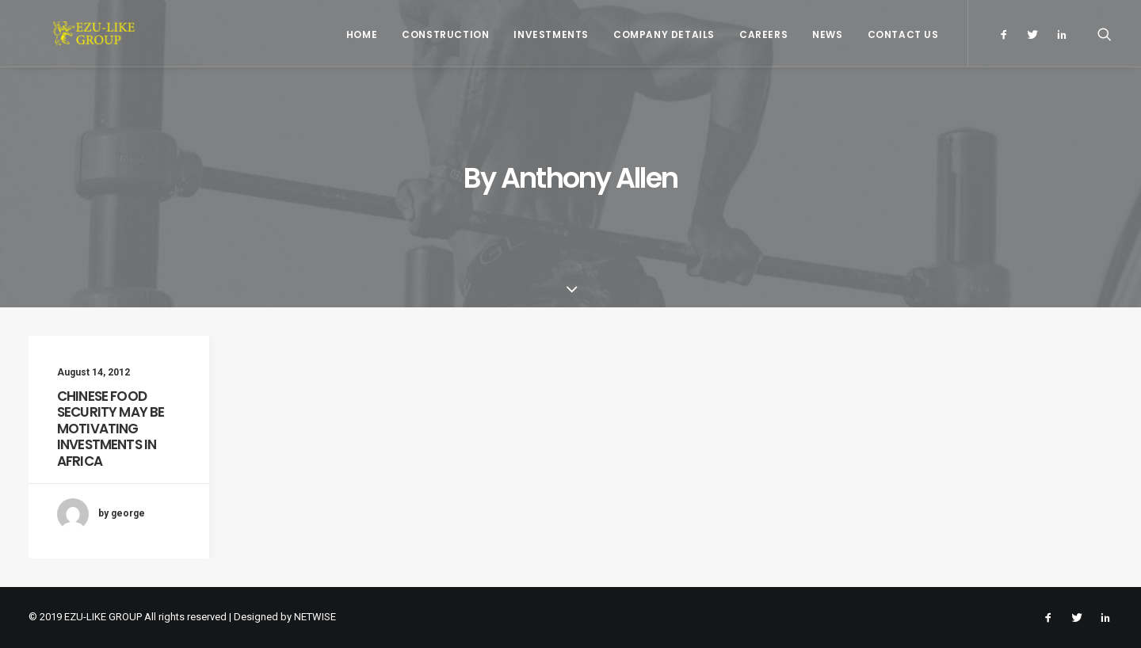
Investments (551, 34)
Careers (763, 34)
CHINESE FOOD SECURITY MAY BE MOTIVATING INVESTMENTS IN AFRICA (110, 429)
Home (361, 34)
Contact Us (903, 34)
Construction (445, 34)
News (827, 34)
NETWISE (315, 617)
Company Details (664, 34)
